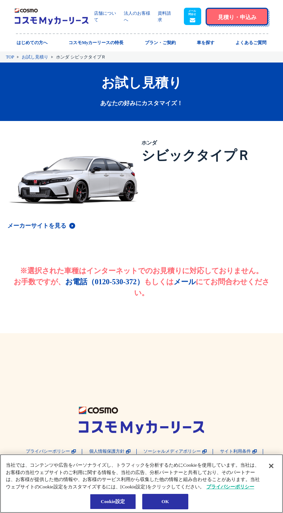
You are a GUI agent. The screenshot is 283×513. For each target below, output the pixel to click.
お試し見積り (35, 57)
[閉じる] (271, 466)
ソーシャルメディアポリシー (172, 451)
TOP (10, 57)
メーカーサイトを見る (36, 225)
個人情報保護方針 (107, 451)
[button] (192, 16)
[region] (141, 483)
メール (185, 282)
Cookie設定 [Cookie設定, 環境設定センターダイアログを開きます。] (113, 501)
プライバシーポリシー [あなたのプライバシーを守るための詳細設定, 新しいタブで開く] (230, 486)
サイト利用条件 (235, 451)
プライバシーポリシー (48, 451)
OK (165, 501)
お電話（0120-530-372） (104, 282)
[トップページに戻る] (51, 16)
